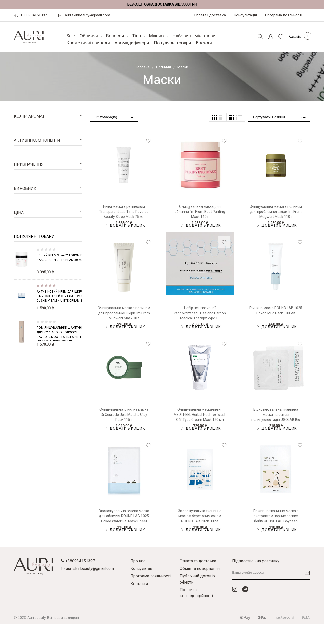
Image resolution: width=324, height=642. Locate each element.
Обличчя (163, 67)
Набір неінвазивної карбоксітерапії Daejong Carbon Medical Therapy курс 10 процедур (200, 313)
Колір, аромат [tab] (29, 116)
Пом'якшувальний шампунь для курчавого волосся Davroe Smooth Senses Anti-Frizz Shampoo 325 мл (60, 333)
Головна (143, 67)
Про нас (137, 560)
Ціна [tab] (19, 212)
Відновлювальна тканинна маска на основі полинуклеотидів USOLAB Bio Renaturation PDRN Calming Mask (275, 414)
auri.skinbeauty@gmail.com (84, 15)
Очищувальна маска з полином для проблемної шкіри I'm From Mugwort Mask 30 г (124, 313)
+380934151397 (30, 15)
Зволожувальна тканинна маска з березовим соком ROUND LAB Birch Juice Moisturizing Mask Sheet (199, 516)
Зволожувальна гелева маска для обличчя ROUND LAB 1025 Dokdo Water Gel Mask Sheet (124, 516)
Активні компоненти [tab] (37, 140)
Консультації (142, 568)
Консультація (245, 15)
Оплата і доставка (210, 15)
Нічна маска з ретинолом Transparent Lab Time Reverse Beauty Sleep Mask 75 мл (124, 211)
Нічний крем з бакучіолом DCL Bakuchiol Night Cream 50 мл (61, 258)
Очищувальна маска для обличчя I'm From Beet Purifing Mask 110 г (200, 211)
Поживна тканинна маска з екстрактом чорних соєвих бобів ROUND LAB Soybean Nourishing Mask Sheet (275, 516)
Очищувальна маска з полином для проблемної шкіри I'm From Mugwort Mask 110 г (276, 211)
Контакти (139, 583)
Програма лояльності (283, 15)
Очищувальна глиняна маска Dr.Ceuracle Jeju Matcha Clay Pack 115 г (123, 414)
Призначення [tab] (29, 164)
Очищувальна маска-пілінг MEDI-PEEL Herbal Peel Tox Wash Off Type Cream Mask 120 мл (200, 414)
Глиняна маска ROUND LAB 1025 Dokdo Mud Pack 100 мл (275, 310)
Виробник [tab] (25, 188)
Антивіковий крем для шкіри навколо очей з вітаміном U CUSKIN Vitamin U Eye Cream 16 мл (60, 297)
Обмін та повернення (200, 568)
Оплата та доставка (198, 560)
